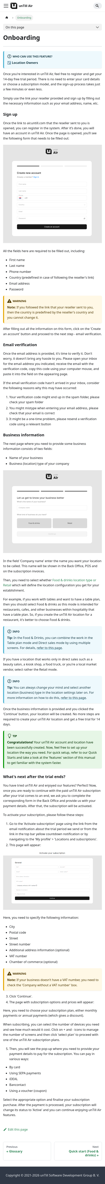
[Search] (97, 6)
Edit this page (15, 1129)
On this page (15, 27)
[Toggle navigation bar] (6, 6)
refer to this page (49, 648)
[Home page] (6, 18)
